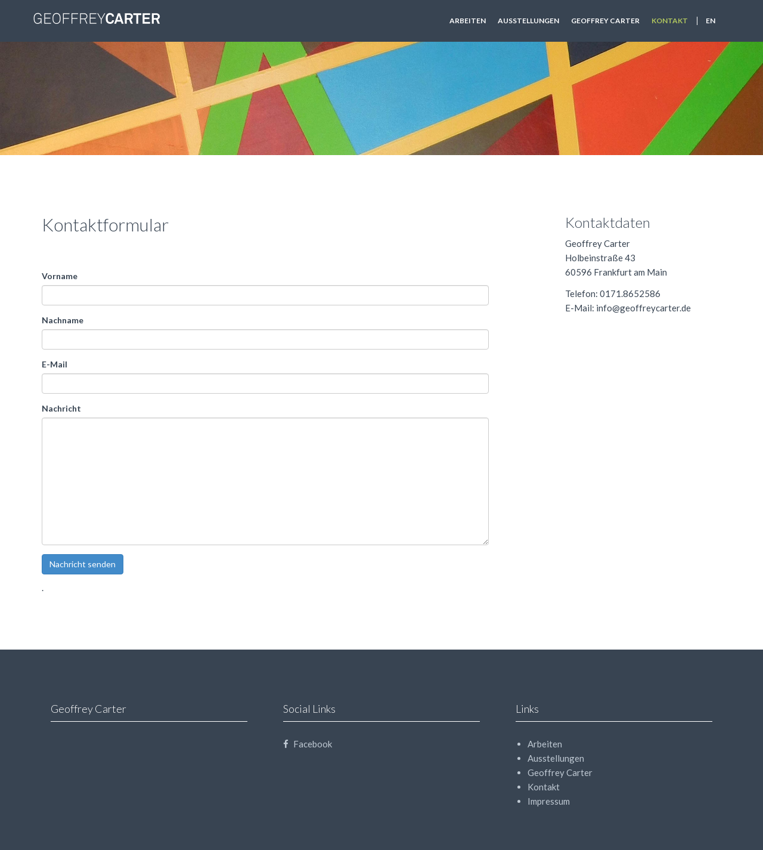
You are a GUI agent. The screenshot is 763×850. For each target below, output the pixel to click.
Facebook (307, 743)
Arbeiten (467, 20)
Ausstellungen (528, 20)
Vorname (59, 276)
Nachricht (61, 408)
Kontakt (670, 20)
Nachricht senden (82, 564)
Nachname (62, 320)
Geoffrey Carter (605, 20)
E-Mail (54, 364)
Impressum (549, 801)
